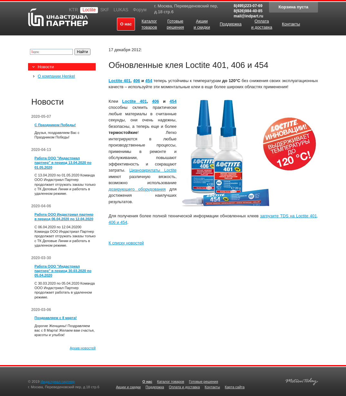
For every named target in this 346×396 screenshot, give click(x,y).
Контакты (212, 387)
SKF (104, 9)
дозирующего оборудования (137, 189)
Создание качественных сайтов (301, 381)
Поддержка (155, 387)
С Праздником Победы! (55, 125)
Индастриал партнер (58, 17)
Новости (46, 66)
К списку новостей (126, 242)
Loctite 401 (119, 80)
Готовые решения (203, 381)
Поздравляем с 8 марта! (55, 318)
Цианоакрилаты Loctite (153, 170)
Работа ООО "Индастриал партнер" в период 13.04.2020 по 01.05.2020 (62, 162)
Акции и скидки (128, 387)
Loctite (89, 9)
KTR (73, 9)
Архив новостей (83, 348)
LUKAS (120, 9)
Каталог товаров (170, 381)
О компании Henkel (56, 76)
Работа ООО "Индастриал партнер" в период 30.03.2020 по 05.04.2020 (62, 271)
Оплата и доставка (184, 387)
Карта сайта (235, 387)
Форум (140, 9)
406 (136, 80)
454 (148, 80)
